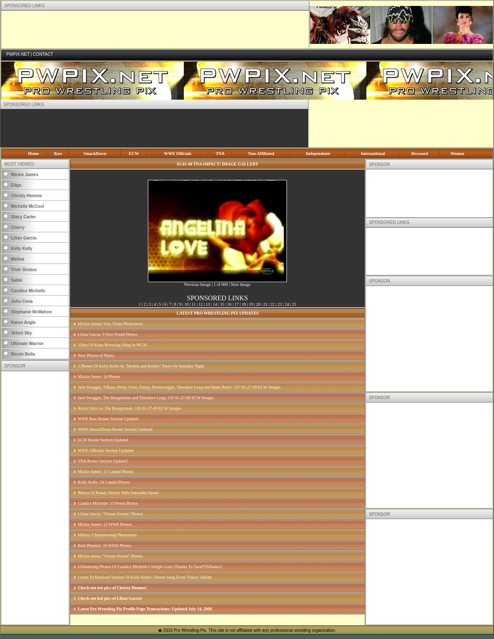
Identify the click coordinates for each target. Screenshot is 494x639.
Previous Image (197, 284)
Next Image (241, 284)
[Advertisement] (155, 30)
